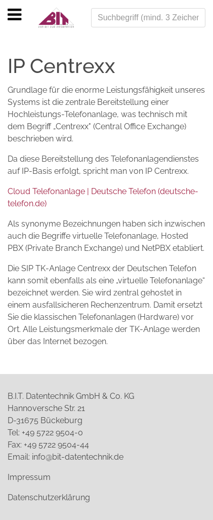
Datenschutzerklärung (49, 497)
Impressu (25, 477)
